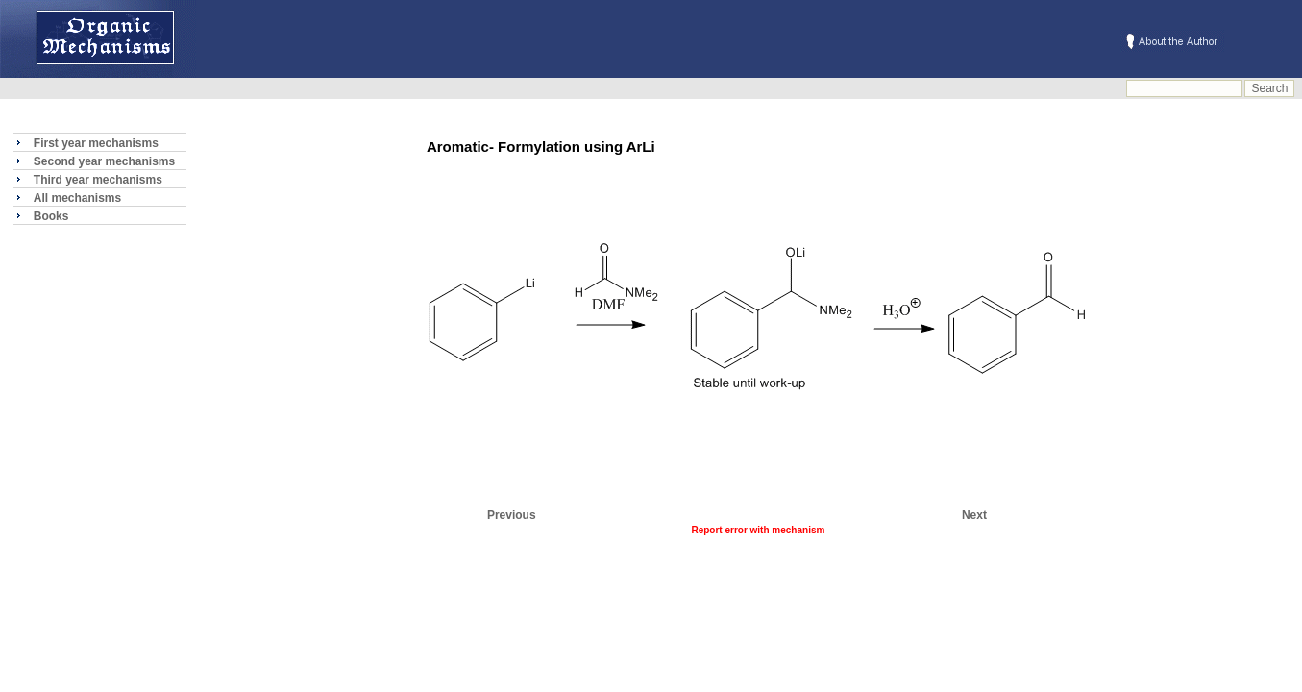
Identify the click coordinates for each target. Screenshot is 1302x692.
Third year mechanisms (98, 179)
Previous (511, 515)
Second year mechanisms (104, 161)
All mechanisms (77, 198)
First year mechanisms (96, 143)
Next (974, 515)
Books (51, 216)
